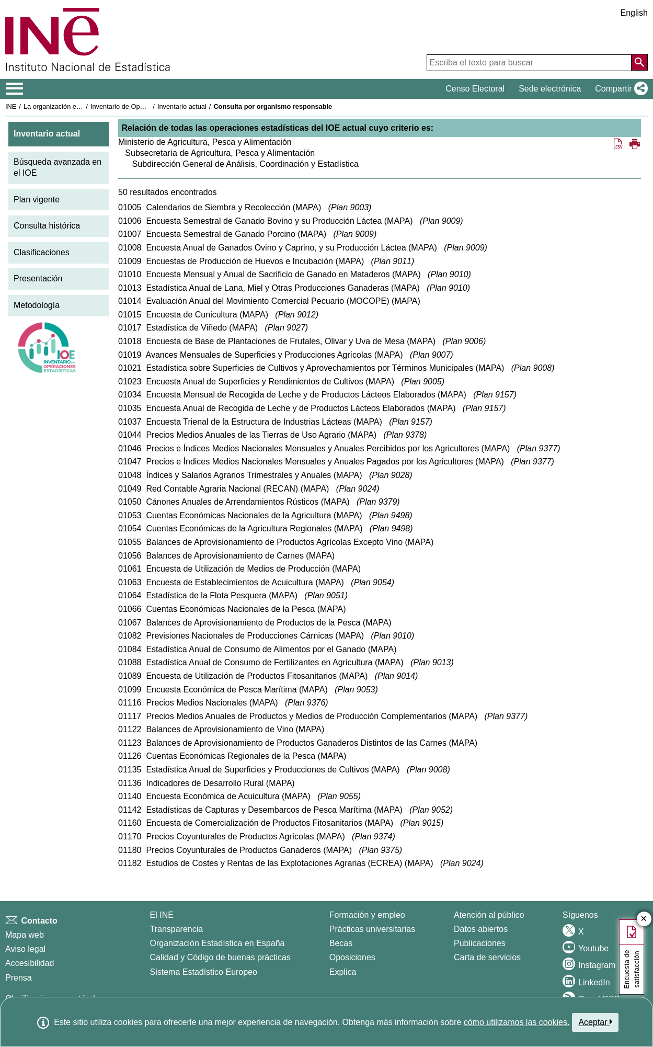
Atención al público (489, 915)
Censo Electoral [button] (475, 88)
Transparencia (176, 929)
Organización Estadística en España (217, 943)
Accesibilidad (29, 963)
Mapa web (24, 934)
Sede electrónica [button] (550, 88)
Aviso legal (25, 948)
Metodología (37, 305)
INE (10, 106)
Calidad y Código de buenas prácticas (220, 957)
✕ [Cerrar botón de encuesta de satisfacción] (643, 919)
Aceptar (595, 1022)
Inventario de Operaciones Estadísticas (148, 106)
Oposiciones (352, 957)
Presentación (38, 278)
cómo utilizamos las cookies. (517, 1022)
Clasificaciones (42, 252)
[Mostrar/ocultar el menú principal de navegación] (15, 88)
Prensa (18, 977)
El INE (162, 915)
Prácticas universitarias (372, 929)
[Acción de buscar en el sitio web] (639, 62)
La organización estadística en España (81, 106)
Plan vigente (37, 199)
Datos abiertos (481, 929)
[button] (619, 88)
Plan (350, 207)
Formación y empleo (367, 915)
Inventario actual (182, 106)
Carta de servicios (487, 957)
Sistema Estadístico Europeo (203, 972)
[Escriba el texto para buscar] (529, 62)
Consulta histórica (47, 225)
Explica (343, 972)
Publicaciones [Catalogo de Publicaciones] (480, 943)
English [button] (634, 12)
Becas (340, 943)
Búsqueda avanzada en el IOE (57, 167)
